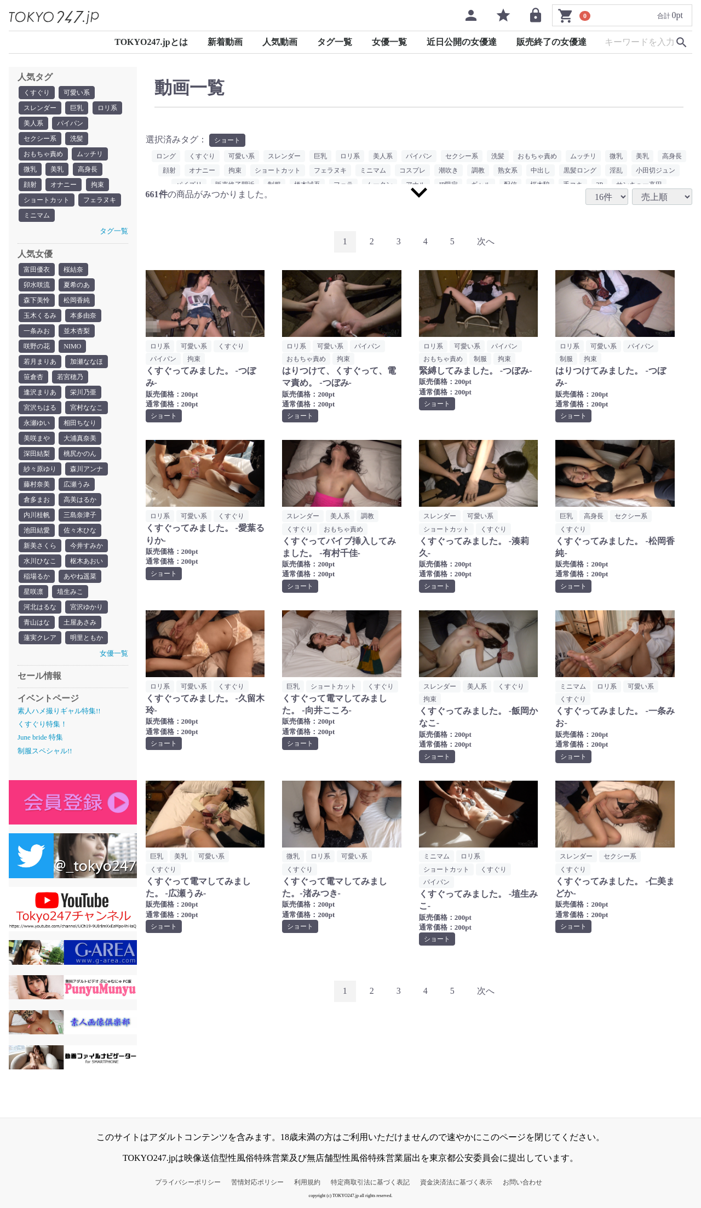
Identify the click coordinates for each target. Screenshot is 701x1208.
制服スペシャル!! (45, 751)
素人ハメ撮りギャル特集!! (59, 711)
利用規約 (307, 1182)
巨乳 (76, 108)
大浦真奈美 (80, 438)
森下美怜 (37, 300)
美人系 (33, 123)
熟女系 (508, 170)
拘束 (97, 184)
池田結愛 (37, 530)
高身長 (87, 169)
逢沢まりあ (40, 392)
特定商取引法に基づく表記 (370, 1182)
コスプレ (412, 170)
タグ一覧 (334, 42)
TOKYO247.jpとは (151, 42)
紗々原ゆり (40, 469)
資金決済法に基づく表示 (456, 1182)
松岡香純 (77, 300)
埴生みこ (70, 592)
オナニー (63, 184)
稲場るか (37, 576)
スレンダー (40, 108)
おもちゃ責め (43, 154)
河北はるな (40, 607)
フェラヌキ (99, 200)
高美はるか (80, 499)
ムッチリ (90, 154)
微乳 (30, 169)
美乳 (57, 169)
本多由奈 (83, 315)
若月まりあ (40, 361)
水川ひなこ (40, 561)
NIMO (72, 346)
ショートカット (47, 200)
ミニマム (37, 215)
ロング (166, 156)
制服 (480, 359)
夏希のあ (77, 285)
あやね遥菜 (80, 576)
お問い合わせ (522, 1182)
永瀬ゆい (37, 423)
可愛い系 (77, 92)
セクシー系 (40, 138)
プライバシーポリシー (188, 1182)
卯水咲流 (37, 285)
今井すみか (86, 545)
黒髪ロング (580, 170)
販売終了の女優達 (551, 42)
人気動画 (279, 42)
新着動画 (225, 42)
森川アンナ (86, 469)
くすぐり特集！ (42, 724)
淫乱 (616, 170)
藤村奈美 (37, 484)
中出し (540, 170)
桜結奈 (73, 269)
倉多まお (37, 499)
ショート (227, 140)
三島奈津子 (80, 515)
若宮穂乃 (70, 377)
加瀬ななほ (86, 361)
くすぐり (37, 92)
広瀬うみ (77, 484)
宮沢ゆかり (86, 607)
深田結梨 (37, 453)
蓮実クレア (40, 638)
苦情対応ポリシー (257, 1182)
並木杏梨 (77, 331)
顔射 (30, 184)
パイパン (70, 123)
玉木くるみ (40, 315)
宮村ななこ (86, 407)
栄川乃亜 (83, 392)
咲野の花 (37, 346)
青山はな (37, 622)
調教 (478, 170)
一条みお (37, 331)
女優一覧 (389, 42)
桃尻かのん (80, 453)
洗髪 (76, 138)
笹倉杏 (33, 377)
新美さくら (40, 545)
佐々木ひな (80, 530)
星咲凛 (33, 592)
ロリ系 (107, 108)
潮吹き (448, 170)
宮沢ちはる (40, 407)
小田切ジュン (655, 170)
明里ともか (86, 638)
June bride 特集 (40, 737)
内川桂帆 (37, 515)
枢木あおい (86, 561)
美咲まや (37, 438)
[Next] (485, 242)
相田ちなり (80, 423)
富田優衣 (37, 269)
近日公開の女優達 (462, 42)
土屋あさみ (80, 622)
